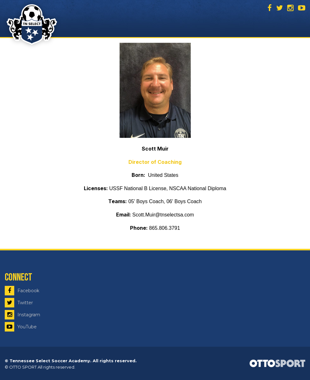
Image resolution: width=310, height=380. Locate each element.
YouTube (21, 327)
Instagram (22, 314)
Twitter (19, 302)
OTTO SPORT (23, 367)
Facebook (22, 290)
